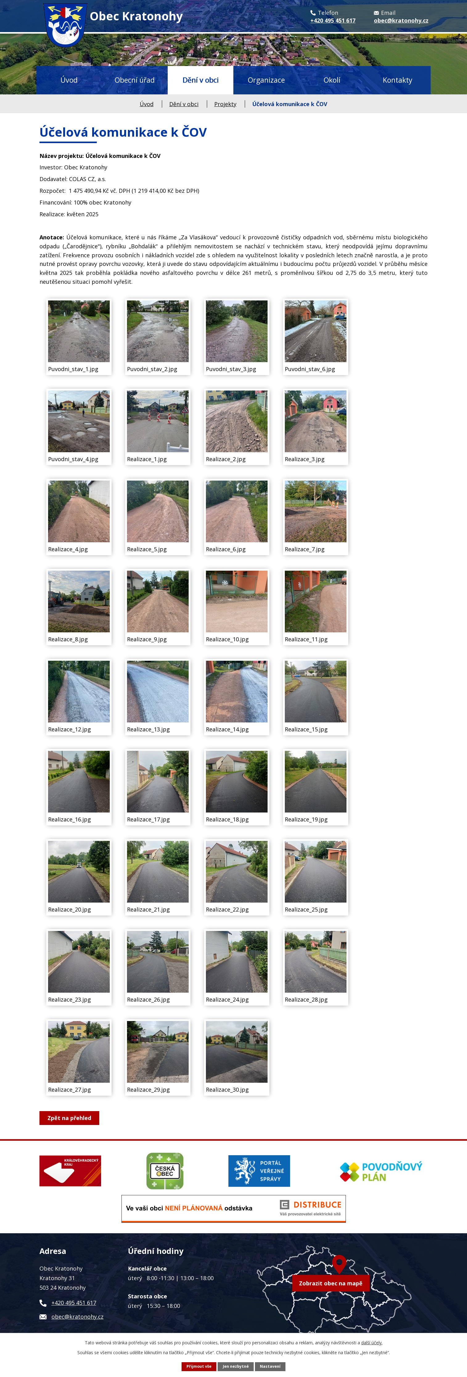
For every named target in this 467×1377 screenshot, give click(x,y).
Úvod (69, 80)
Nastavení (270, 1366)
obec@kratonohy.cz (77, 1316)
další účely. (372, 1343)
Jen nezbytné (236, 1366)
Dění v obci (200, 80)
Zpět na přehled (70, 1118)
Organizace (266, 80)
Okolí (332, 80)
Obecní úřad (135, 80)
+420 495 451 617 (73, 1302)
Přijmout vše (198, 1366)
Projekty (225, 104)
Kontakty (397, 80)
